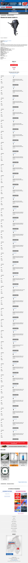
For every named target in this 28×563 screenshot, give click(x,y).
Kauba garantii (14, 523)
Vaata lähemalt (9, 554)
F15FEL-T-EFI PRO (15, 286)
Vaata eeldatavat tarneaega (14, 73)
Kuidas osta (14, 519)
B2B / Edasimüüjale (14, 531)
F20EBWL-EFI (14, 319)
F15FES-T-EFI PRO (15, 275)
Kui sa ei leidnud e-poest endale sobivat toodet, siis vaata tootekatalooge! (14, 443)
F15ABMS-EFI (14, 208)
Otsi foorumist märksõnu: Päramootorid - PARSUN (17, 446)
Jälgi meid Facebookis (7, 496)
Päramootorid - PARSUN (10, 15)
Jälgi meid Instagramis (21, 513)
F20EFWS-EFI (14, 330)
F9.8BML (14, 197)
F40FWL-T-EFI (14, 363)
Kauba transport (14, 521)
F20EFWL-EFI (14, 341)
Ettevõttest (14, 516)
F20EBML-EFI (14, 297)
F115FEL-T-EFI (15, 430)
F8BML (14, 175)
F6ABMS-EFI (14, 153)
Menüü (14, 9)
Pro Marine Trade (5, 41)
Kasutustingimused (14, 526)
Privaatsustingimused (14, 528)
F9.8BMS (14, 186)
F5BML (14, 120)
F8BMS (14, 164)
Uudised (14, 518)
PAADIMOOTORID (3, 15)
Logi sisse (26, 7)
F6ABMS (14, 131)
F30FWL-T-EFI (14, 352)
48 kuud (14, 69)
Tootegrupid (14, 11)
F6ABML (14, 142)
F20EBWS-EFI (14, 308)
